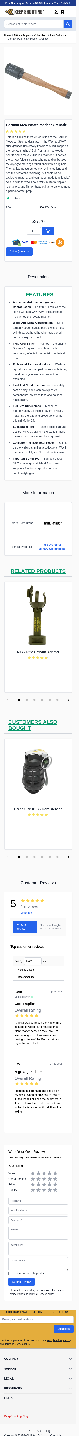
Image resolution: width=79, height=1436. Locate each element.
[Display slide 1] (19, 700)
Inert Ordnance (58, 35)
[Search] (68, 24)
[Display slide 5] (50, 700)
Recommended (26, 977)
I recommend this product (29, 1273)
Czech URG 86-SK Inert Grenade (38, 809)
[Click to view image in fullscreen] (38, 81)
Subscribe (63, 1328)
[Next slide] (68, 700)
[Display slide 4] (42, 700)
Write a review (21, 926)
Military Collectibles (52, 548)
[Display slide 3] (34, 700)
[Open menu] (70, 11)
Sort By (19, 961)
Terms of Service (38, 1294)
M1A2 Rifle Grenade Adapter (38, 652)
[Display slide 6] (57, 700)
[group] (16, 131)
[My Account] (56, 12)
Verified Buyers (26, 969)
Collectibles (40, 35)
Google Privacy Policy (59, 1340)
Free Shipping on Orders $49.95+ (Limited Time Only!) (38, 3)
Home (7, 35)
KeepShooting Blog (16, 1416)
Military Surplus (22, 35)
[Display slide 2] (27, 700)
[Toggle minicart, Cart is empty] (62, 12)
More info (26, 912)
